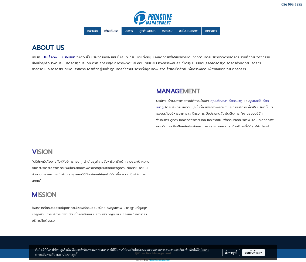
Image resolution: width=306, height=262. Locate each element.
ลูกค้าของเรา (147, 31)
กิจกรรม (167, 31)
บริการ (129, 31)
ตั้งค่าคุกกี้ (231, 252)
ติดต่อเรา (211, 31)
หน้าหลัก (92, 31)
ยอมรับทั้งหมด (253, 252)
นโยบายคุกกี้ (69, 254)
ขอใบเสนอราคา (188, 31)
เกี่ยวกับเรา (111, 31)
